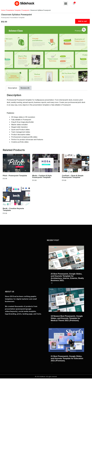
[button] (65, 3)
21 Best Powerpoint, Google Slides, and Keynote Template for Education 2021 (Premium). (67, 358)
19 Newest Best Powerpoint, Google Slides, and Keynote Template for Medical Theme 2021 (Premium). (67, 318)
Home (3, 10)
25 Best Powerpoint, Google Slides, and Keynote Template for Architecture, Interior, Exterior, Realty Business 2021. (67, 277)
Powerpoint (25, 10)
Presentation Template (13, 10)
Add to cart (82, 21)
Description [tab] (12, 88)
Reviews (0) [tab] (25, 88)
